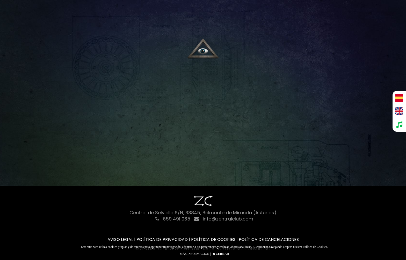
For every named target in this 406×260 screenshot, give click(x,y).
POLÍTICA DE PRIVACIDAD (162, 239)
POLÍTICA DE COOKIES (213, 239)
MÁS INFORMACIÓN (194, 254)
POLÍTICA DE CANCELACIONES (269, 239)
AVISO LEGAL (120, 239)
